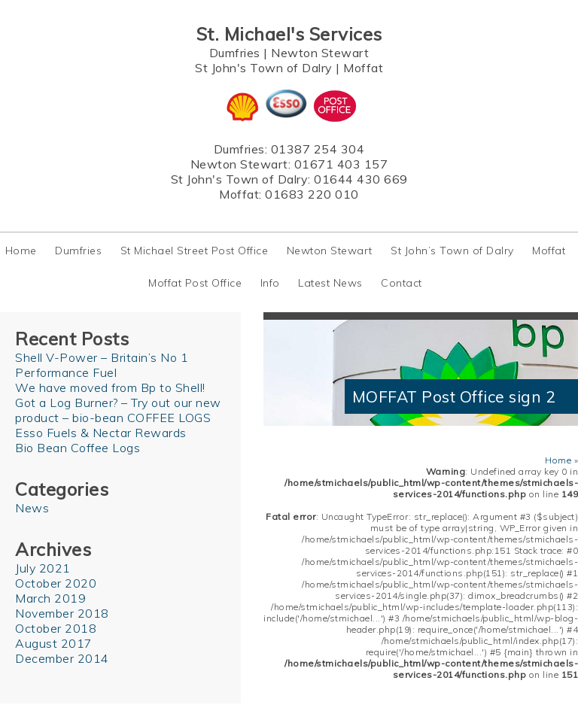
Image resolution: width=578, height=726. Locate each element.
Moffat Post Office (195, 283)
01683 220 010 (312, 194)
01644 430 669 (361, 179)
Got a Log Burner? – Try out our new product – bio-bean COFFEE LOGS (118, 410)
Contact (401, 283)
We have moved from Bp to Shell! (110, 387)
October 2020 (55, 583)
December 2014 (62, 658)
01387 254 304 (318, 148)
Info (270, 283)
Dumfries (234, 52)
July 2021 (43, 568)
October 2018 (55, 628)
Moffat (363, 67)
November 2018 (62, 613)
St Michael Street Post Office (194, 250)
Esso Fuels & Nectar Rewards (101, 432)
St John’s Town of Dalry (452, 250)
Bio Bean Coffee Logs (77, 447)
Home (21, 250)
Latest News (330, 283)
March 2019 (50, 598)
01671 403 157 (341, 164)
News (32, 507)
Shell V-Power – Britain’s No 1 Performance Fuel (101, 365)
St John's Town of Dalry (264, 67)
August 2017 (54, 643)
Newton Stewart (320, 52)
